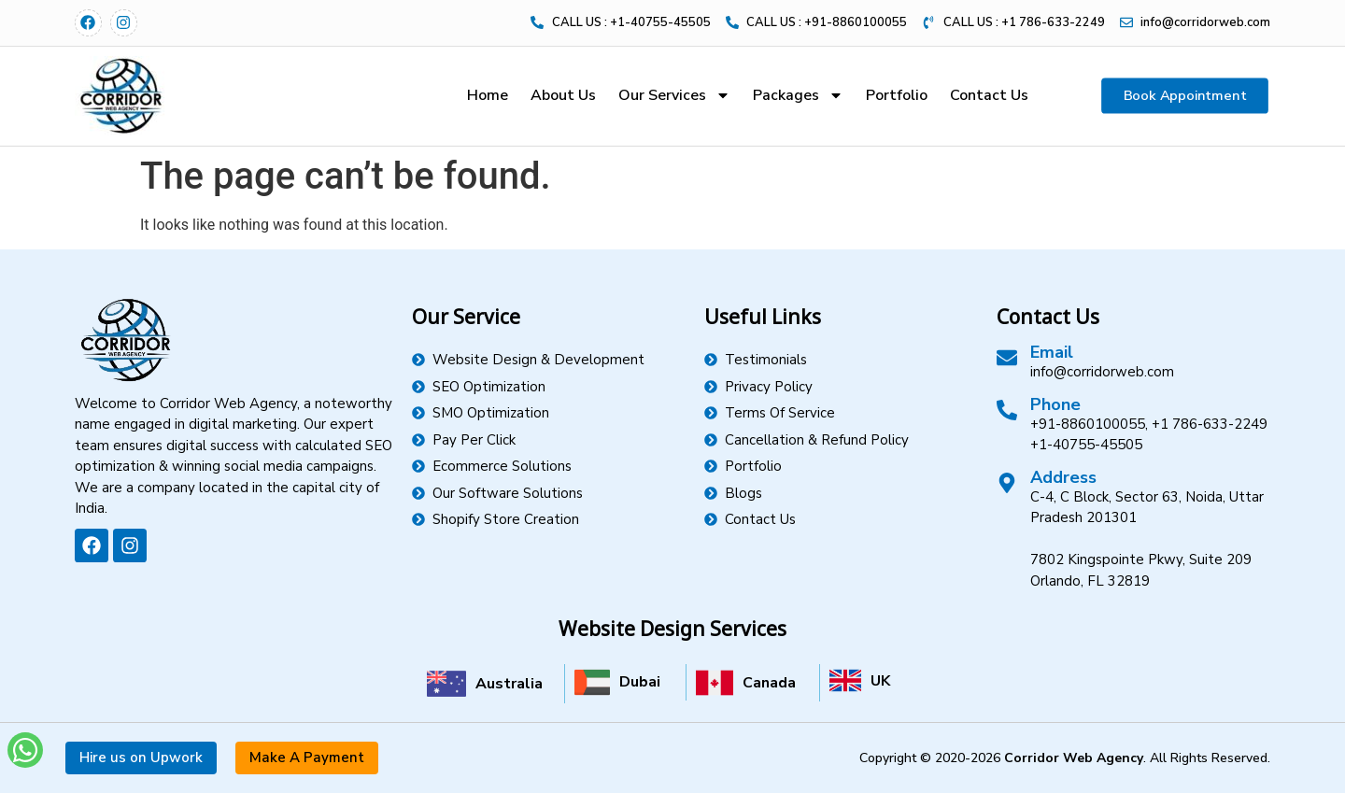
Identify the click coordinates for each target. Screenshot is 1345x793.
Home (487, 95)
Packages (798, 95)
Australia (509, 683)
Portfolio (896, 95)
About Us (563, 95)
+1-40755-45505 (1086, 444)
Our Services (674, 95)
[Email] (1007, 357)
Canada (769, 683)
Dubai (639, 682)
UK (880, 681)
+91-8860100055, (1089, 424)
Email (1051, 352)
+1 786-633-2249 (1209, 424)
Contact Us (989, 95)
